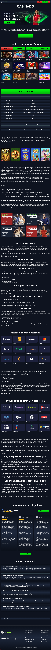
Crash (32, 48)
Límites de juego (44, 637)
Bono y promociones (45, 630)
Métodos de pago (44, 632)
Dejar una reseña (43, 510)
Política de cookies (28, 641)
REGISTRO (45, 1)
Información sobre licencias (30, 637)
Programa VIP (44, 641)
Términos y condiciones (29, 639)
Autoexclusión (44, 639)
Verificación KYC (44, 635)
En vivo (19, 48)
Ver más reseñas (25, 553)
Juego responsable (28, 632)
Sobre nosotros (27, 635)
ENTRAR (39, 1)
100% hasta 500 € (25, 36)
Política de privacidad (29, 630)
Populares (7, 48)
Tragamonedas (44, 48)
